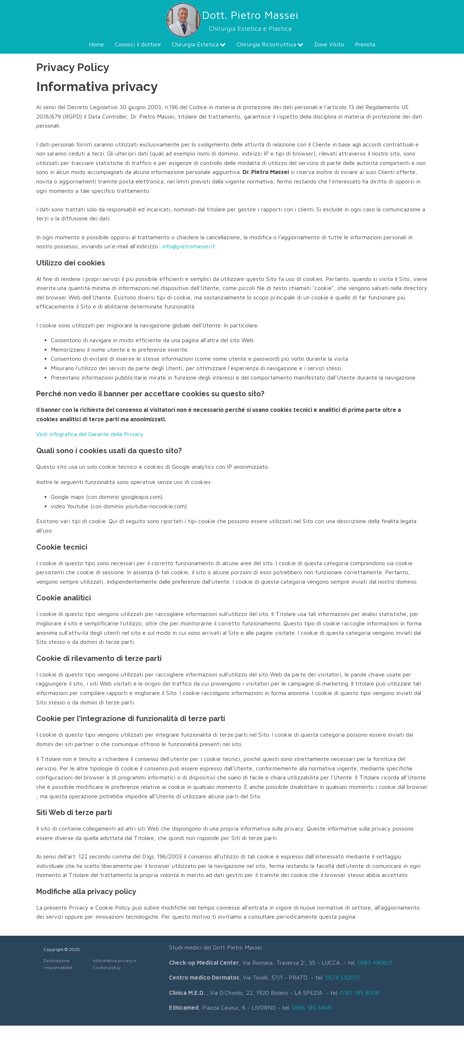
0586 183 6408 (311, 1007)
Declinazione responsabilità (58, 964)
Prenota (365, 44)
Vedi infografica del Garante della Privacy (90, 434)
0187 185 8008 (359, 992)
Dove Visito (329, 44)
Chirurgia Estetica (199, 44)
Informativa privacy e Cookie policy (114, 964)
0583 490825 (375, 962)
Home (96, 44)
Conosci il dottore (138, 44)
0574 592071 (342, 977)
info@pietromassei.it (188, 246)
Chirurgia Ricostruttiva (270, 44)
